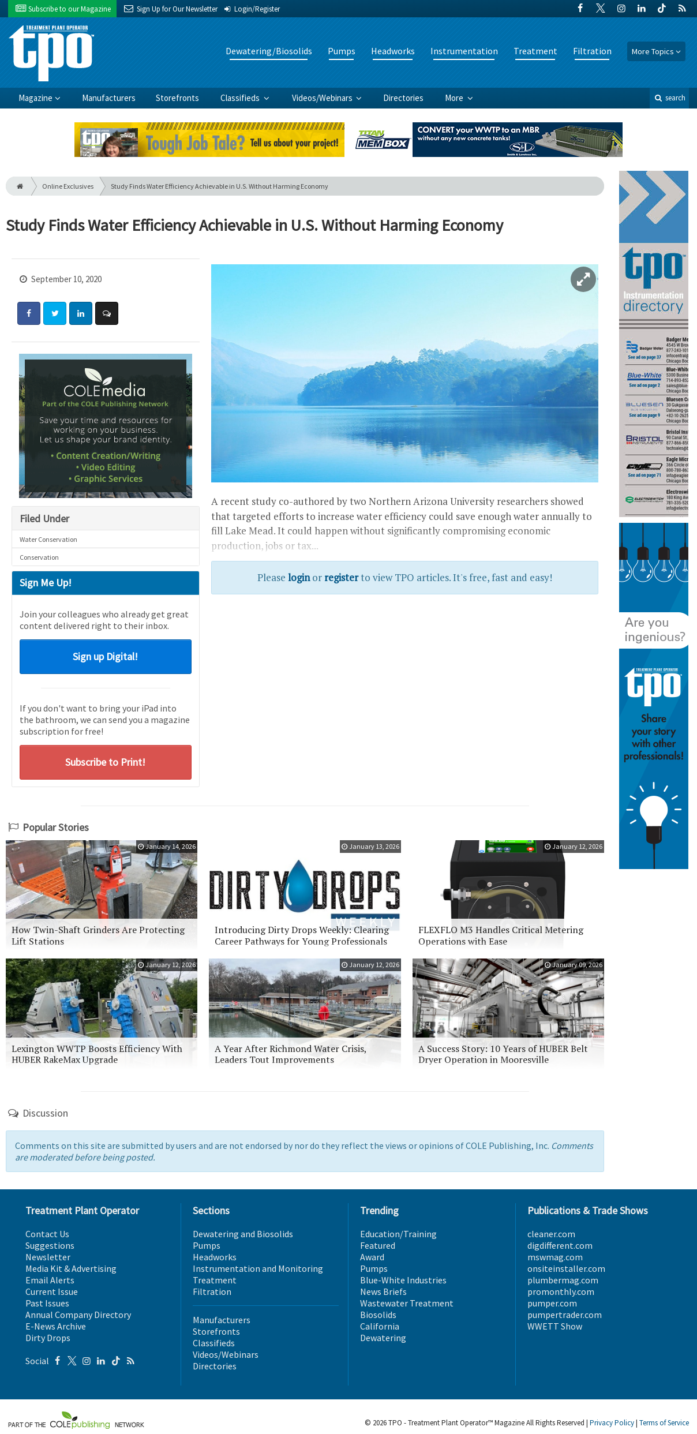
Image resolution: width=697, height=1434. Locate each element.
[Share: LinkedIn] (80, 313)
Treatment (535, 51)
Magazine (35, 97)
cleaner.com (551, 1234)
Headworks (393, 51)
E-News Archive (55, 1326)
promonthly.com (560, 1291)
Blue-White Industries (403, 1280)
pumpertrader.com (564, 1314)
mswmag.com (555, 1257)
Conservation (39, 557)
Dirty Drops (47, 1337)
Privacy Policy (612, 1423)
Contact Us (47, 1234)
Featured (377, 1245)
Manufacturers (109, 97)
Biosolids (378, 1314)
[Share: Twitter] (54, 313)
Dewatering (383, 1337)
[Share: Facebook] (28, 313)
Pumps (341, 51)
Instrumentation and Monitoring (258, 1268)
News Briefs (383, 1291)
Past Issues (47, 1303)
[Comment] (106, 313)
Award (372, 1257)
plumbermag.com (562, 1280)
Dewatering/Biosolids (269, 51)
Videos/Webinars (323, 97)
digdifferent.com (560, 1245)
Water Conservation (48, 539)
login (299, 577)
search (669, 98)
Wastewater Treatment (407, 1303)
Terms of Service (664, 1423)
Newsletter (47, 1257)
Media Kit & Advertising (71, 1268)
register (341, 577)
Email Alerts (49, 1280)
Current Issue (51, 1291)
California (379, 1326)
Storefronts (177, 97)
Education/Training (398, 1234)
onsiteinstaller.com (566, 1268)
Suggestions (49, 1245)
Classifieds (240, 97)
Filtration (592, 51)
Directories (403, 97)
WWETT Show (554, 1326)
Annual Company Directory (78, 1314)
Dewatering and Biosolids (243, 1234)
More (455, 97)
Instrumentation (464, 51)
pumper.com (552, 1303)
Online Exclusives (67, 186)
